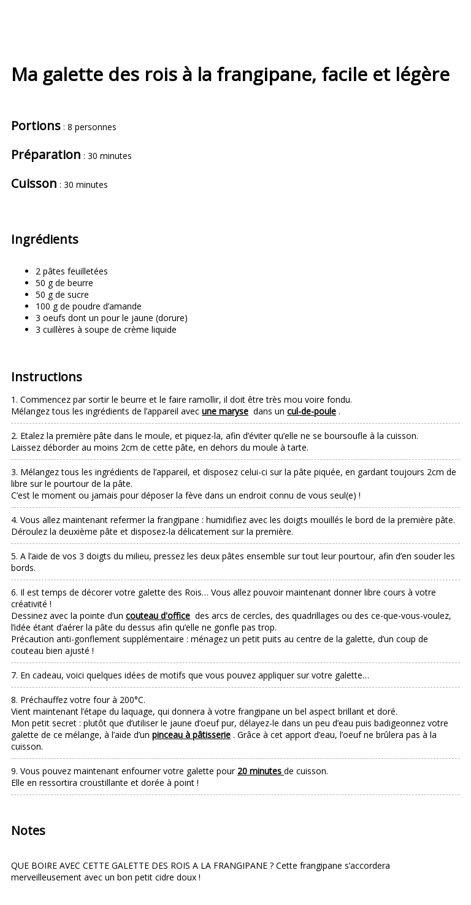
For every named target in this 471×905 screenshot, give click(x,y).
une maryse (225, 411)
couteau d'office (158, 615)
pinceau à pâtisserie (191, 734)
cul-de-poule (311, 411)
